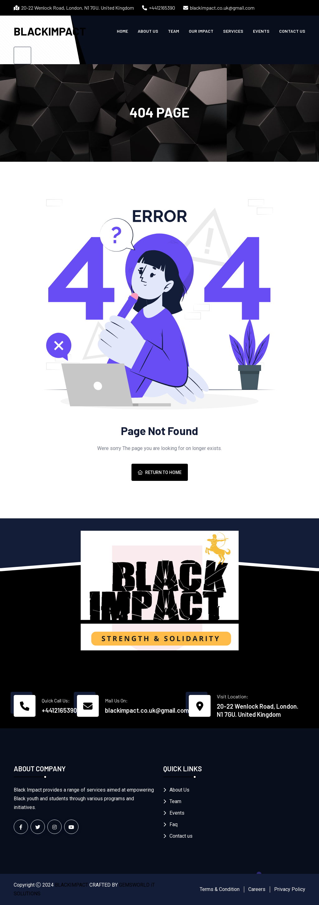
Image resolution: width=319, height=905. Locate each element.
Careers (256, 889)
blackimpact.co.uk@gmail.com (222, 8)
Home (122, 31)
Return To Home (160, 472)
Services (233, 31)
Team (173, 31)
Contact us (292, 31)
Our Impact (201, 31)
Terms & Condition (220, 889)
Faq (173, 824)
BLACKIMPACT (50, 31)
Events (261, 31)
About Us (148, 31)
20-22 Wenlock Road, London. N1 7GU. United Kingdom (257, 710)
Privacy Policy (289, 889)
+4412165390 (162, 8)
